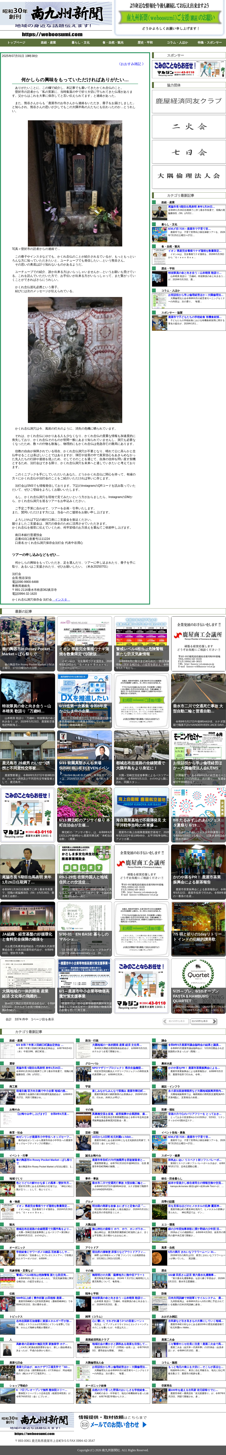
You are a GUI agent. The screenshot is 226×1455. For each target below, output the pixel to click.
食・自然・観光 (113, 42)
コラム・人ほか (177, 42)
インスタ (61, 599)
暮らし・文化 (81, 42)
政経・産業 (48, 42)
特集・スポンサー (210, 42)
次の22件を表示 (200, 1021)
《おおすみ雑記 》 (131, 64)
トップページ (16, 42)
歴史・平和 (145, 42)
